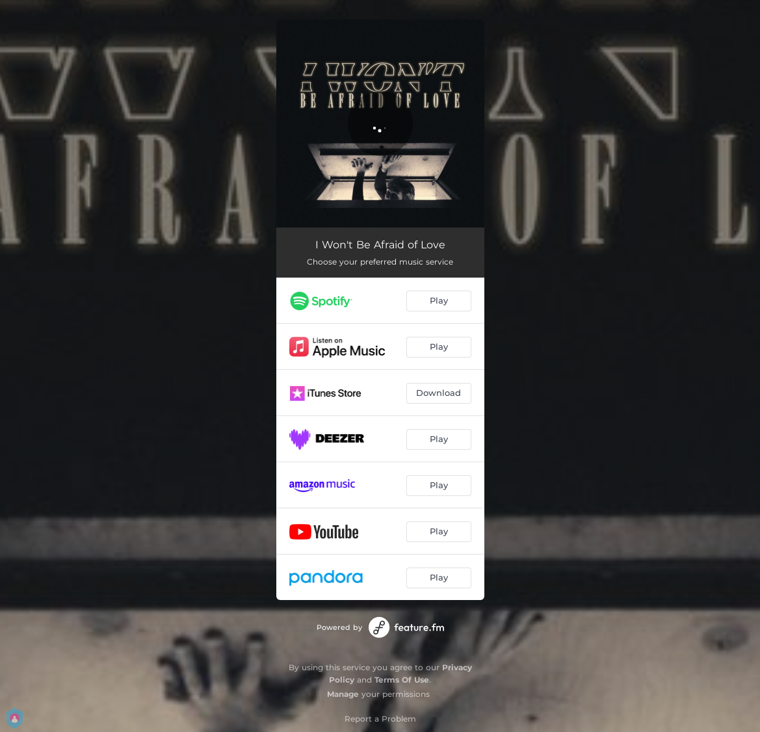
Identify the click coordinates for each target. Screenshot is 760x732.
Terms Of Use (401, 680)
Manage (343, 694)
